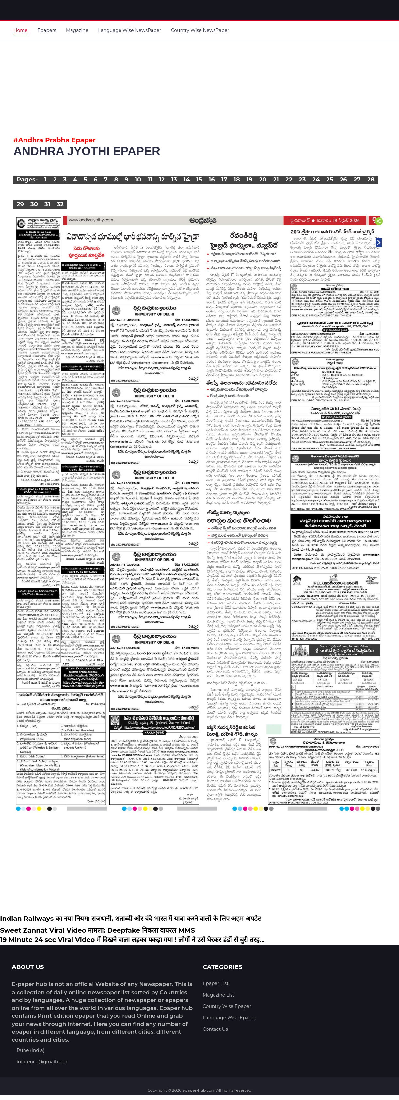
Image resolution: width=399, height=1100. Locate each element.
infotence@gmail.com (42, 1062)
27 (357, 179)
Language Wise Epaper (229, 1018)
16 (212, 179)
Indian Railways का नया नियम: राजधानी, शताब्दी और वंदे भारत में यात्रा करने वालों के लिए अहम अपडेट (130, 918)
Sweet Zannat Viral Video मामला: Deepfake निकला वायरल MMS (97, 930)
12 (162, 179)
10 (138, 179)
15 (199, 179)
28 (371, 179)
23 (302, 179)
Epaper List (216, 983)
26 (343, 179)
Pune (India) (30, 1050)
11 (150, 179)
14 (187, 179)
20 (262, 179)
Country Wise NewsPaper (200, 30)
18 (237, 179)
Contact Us (215, 1029)
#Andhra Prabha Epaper (54, 140)
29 (20, 204)
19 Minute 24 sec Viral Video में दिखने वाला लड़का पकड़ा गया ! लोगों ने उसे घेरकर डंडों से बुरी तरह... (132, 940)
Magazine (77, 30)
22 (288, 179)
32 (60, 204)
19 (250, 179)
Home (20, 30)
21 (276, 179)
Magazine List (218, 995)
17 (224, 179)
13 (174, 179)
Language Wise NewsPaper (129, 30)
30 (34, 204)
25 (329, 179)
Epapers (46, 30)
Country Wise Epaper (227, 1006)
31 (47, 204)
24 (316, 179)
